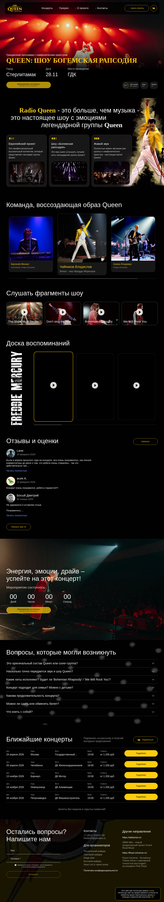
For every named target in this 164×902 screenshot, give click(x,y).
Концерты (47, 8)
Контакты (102, 8)
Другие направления (136, 831)
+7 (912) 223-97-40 (94, 835)
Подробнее (141, 753)
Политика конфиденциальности (101, 870)
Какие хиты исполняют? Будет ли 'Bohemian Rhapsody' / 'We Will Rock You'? (58, 679)
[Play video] (24, 313)
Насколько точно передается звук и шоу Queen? (39, 671)
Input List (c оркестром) (96, 864)
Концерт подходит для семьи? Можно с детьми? (39, 687)
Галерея (64, 8)
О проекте (83, 8)
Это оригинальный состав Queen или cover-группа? (42, 663)
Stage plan (89, 858)
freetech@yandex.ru (95, 838)
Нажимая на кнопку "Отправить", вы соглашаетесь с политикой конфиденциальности (33, 866)
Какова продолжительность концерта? (32, 695)
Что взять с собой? (19, 711)
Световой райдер (93, 854)
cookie (151, 891)
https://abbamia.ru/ (131, 837)
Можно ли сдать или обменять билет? (32, 703)
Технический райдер (95, 851)
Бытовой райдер (92, 861)
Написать (145, 441)
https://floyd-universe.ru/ (134, 853)
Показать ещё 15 (18, 527)
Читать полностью (16, 470)
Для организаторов (97, 845)
